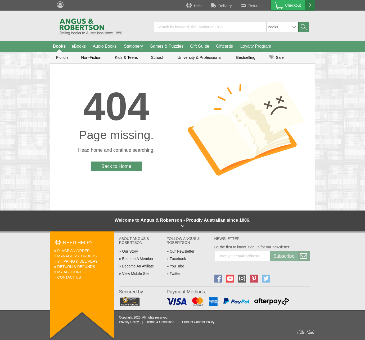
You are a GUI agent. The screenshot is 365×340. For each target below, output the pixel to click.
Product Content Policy (198, 322)
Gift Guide (199, 46)
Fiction (62, 57)
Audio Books (105, 46)
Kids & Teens (126, 57)
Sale (276, 57)
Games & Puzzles (166, 46)
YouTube (177, 266)
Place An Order (73, 251)
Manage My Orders (77, 256)
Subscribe (291, 256)
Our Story (130, 251)
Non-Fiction (91, 57)
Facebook (178, 259)
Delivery (221, 5)
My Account (69, 272)
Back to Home (116, 166)
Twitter (175, 273)
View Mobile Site (135, 273)
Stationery (133, 46)
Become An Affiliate (138, 266)
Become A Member (137, 259)
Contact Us (69, 277)
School (157, 57)
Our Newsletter (182, 251)
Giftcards (224, 46)
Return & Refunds (76, 267)
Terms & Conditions (160, 322)
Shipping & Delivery (77, 261)
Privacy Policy (129, 322)
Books (59, 46)
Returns (250, 5)
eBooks (79, 46)
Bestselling (245, 57)
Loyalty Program (255, 46)
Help (193, 5)
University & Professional (199, 57)
